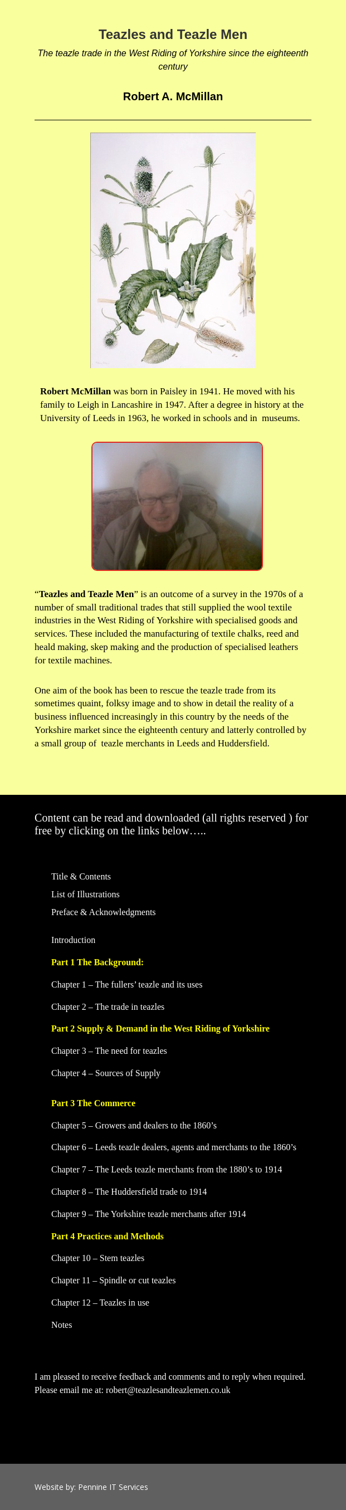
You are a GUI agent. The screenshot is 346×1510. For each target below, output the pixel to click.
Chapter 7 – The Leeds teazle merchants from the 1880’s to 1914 (166, 1169)
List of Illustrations (85, 894)
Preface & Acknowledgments (103, 912)
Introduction (73, 940)
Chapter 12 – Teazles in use (100, 1302)
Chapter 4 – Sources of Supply (105, 1073)
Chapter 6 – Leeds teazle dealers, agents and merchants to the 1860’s (173, 1147)
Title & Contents (81, 876)
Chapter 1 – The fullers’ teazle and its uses (126, 984)
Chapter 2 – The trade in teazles (107, 1006)
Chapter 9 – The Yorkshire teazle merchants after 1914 (148, 1214)
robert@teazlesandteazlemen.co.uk (168, 1390)
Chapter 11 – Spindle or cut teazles (113, 1280)
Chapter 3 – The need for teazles (109, 1050)
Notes (61, 1325)
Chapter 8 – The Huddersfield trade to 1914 (129, 1191)
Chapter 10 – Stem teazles (97, 1258)
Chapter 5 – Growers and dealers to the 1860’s (134, 1125)
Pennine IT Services (113, 1487)
